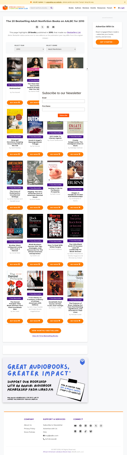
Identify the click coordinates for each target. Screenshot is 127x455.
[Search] (51, 8)
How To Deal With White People (55, 246)
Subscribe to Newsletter (53, 425)
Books (71, 8)
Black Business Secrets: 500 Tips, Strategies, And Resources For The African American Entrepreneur (35, 248)
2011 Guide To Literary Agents (55, 137)
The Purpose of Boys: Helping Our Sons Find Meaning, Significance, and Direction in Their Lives (75, 307)
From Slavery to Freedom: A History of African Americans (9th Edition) (35, 301)
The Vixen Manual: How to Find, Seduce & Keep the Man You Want (35, 86)
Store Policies (29, 432)
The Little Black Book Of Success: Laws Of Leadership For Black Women (75, 247)
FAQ (45, 432)
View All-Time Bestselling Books (45, 336)
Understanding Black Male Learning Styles (55, 90)
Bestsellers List (74, 32)
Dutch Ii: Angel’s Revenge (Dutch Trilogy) (35, 142)
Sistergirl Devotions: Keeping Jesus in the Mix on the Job (15, 143)
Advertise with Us (50, 429)
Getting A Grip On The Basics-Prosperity (55, 190)
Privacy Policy (29, 429)
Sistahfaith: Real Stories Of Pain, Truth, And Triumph (55, 303)
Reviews (86, 8)
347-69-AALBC (50, 439)
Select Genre (51, 45)
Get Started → (107, 42)
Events (93, 8)
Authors (78, 8)
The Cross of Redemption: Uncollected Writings (15, 194)
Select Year (19, 45)
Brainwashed (15, 88)
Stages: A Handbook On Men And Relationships (75, 194)
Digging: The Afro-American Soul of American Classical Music (35, 194)
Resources (101, 8)
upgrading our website (54, 2)
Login (121, 8)
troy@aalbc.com (50, 436)
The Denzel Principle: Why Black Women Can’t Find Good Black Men (15, 305)
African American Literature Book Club (57, 452)
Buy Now (15, 102)
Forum (109, 8)
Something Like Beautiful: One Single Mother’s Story (75, 91)
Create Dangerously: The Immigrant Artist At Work (75, 143)
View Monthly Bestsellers (45, 331)
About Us (28, 425)
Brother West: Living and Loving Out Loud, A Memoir (15, 248)
